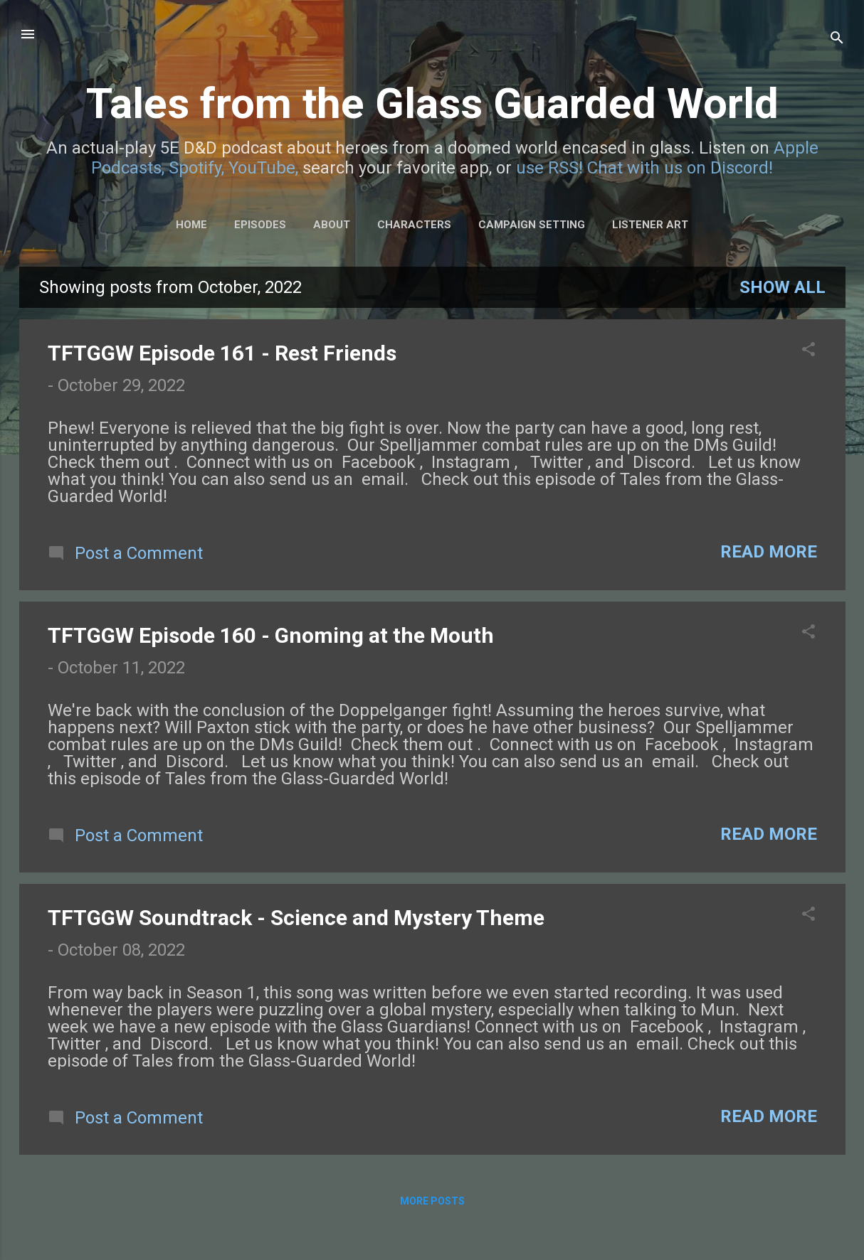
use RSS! (549, 168)
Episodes (260, 224)
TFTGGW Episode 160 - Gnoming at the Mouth (271, 635)
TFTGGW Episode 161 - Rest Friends (222, 353)
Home (191, 224)
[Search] (836, 38)
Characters (414, 224)
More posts (432, 1201)
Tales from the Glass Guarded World (432, 103)
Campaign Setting (531, 224)
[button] (808, 351)
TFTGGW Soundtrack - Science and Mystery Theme (296, 917)
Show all (782, 287)
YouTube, (263, 168)
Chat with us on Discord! (680, 168)
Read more (768, 552)
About (331, 224)
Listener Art (650, 224)
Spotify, (196, 168)
